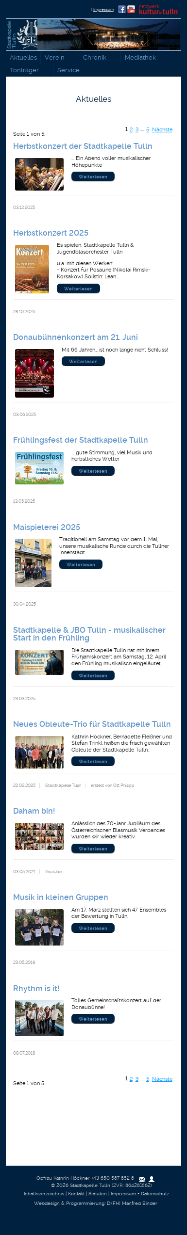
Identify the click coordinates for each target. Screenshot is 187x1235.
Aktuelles (23, 57)
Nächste (162, 130)
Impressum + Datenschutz (140, 1193)
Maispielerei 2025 (46, 527)
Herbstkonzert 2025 (50, 233)
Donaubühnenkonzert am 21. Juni (75, 337)
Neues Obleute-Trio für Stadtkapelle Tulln (92, 724)
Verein (56, 58)
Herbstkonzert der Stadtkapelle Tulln (83, 146)
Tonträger (27, 70)
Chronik (97, 58)
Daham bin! (34, 811)
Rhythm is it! (36, 988)
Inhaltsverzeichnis (44, 1193)
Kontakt (76, 1193)
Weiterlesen (93, 176)
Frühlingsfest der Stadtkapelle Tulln (80, 440)
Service (70, 70)
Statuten (97, 1193)
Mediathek (142, 58)
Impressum (103, 9)
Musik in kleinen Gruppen (60, 897)
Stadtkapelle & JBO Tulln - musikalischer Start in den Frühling (89, 634)
